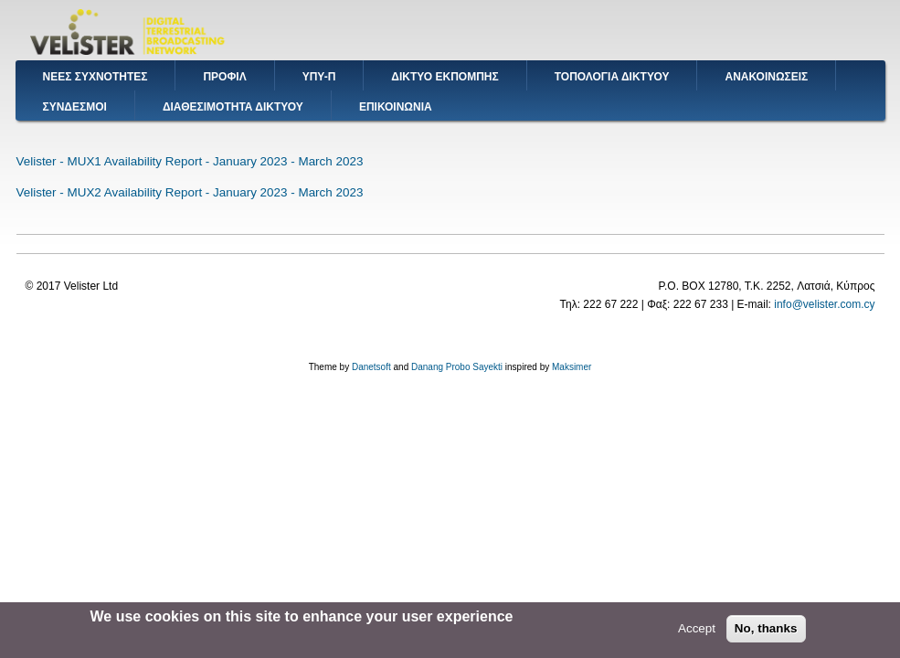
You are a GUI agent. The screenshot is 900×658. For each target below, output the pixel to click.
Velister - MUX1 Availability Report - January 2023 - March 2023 (190, 161)
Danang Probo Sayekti (457, 367)
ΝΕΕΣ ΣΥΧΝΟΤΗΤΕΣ (95, 76)
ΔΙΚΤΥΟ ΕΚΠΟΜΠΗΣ (444, 76)
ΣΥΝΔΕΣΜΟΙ (75, 107)
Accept (696, 631)
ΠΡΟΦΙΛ (224, 76)
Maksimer (571, 367)
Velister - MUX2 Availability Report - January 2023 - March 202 (186, 192)
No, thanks (766, 631)
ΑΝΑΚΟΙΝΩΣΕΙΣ (766, 76)
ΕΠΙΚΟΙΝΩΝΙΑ (395, 107)
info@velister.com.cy (824, 304)
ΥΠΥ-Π (319, 76)
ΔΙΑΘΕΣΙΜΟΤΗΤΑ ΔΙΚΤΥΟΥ (233, 107)
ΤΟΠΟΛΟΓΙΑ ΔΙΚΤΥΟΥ (612, 76)
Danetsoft (371, 367)
